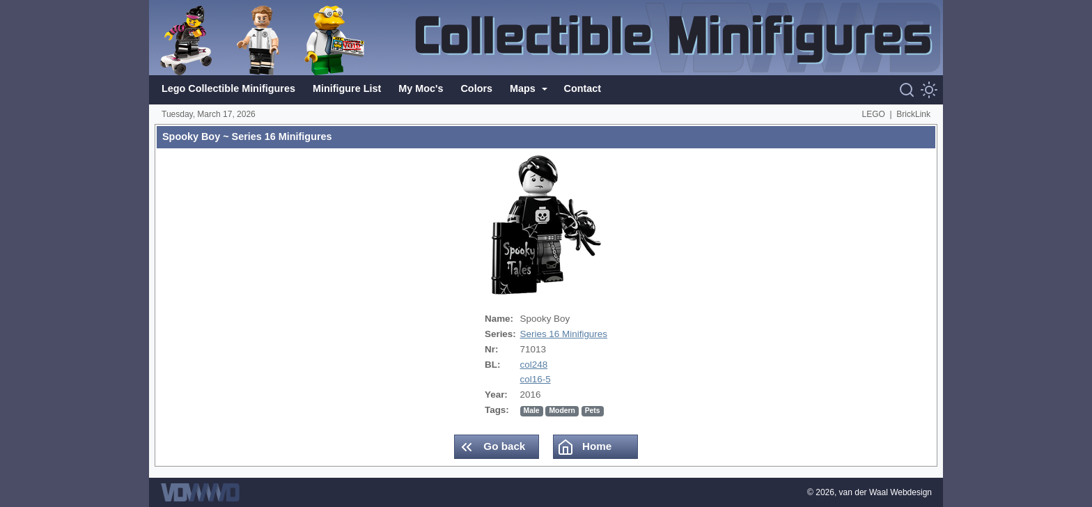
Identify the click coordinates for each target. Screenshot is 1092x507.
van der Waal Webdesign (885, 492)
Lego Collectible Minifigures (228, 88)
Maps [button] (524, 88)
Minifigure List (347, 88)
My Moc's (420, 88)
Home (584, 447)
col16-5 (535, 379)
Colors (476, 88)
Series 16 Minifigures (563, 334)
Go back (491, 447)
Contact (583, 88)
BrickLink (913, 114)
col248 (534, 364)
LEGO (873, 114)
